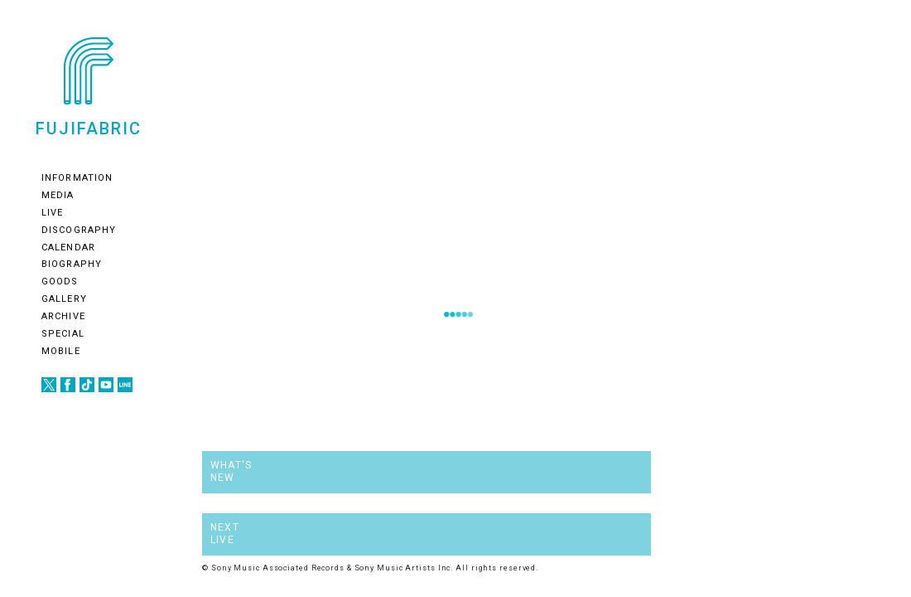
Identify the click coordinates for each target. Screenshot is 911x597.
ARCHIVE (63, 316)
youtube (106, 384)
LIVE (52, 212)
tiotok (87, 384)
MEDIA (58, 195)
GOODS (60, 281)
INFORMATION (77, 177)
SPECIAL (62, 333)
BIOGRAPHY (71, 264)
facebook (67, 384)
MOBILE (60, 351)
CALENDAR (68, 247)
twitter (48, 384)
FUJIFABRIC (89, 128)
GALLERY (64, 299)
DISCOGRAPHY (78, 230)
